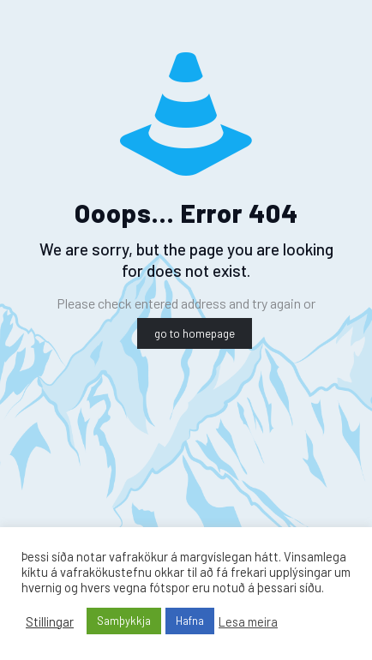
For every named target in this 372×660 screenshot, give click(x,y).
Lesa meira (248, 621)
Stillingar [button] (50, 621)
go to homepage (194, 333)
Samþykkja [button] (124, 620)
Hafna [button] (190, 620)
